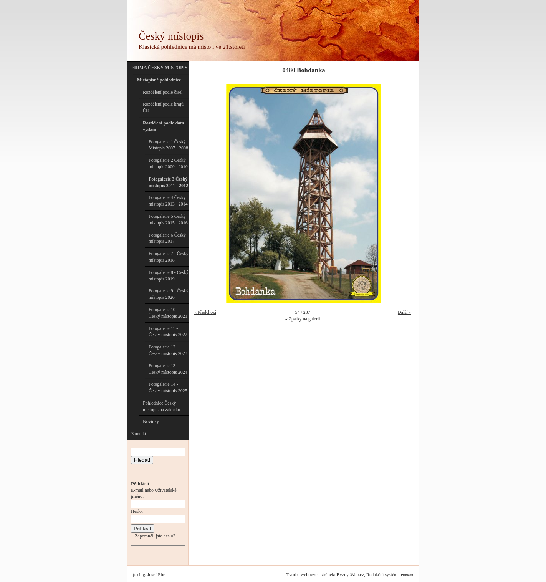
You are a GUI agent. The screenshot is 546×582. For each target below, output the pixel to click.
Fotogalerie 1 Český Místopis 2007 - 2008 (168, 145)
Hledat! (142, 460)
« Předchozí (205, 312)
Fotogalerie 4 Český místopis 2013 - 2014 (168, 201)
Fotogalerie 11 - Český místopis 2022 (168, 332)
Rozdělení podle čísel (162, 92)
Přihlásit (407, 575)
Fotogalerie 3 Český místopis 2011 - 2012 (168, 182)
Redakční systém (382, 574)
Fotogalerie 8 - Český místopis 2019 (169, 276)
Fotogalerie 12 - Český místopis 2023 (168, 350)
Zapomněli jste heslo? (155, 536)
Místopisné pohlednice (159, 80)
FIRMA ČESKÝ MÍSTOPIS (159, 67)
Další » (404, 312)
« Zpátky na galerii (302, 319)
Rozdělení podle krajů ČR (163, 107)
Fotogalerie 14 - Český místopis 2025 (168, 387)
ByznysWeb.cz (350, 574)
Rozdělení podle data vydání (163, 126)
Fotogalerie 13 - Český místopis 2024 (168, 369)
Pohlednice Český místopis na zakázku (161, 406)
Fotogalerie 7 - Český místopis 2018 (169, 257)
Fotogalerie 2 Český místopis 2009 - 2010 (168, 163)
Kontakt (138, 433)
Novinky (151, 421)
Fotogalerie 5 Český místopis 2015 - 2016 (168, 220)
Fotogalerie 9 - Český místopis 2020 (169, 294)
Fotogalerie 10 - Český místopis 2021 (168, 313)
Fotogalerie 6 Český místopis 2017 (167, 238)
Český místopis (171, 36)
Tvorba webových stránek (310, 574)
